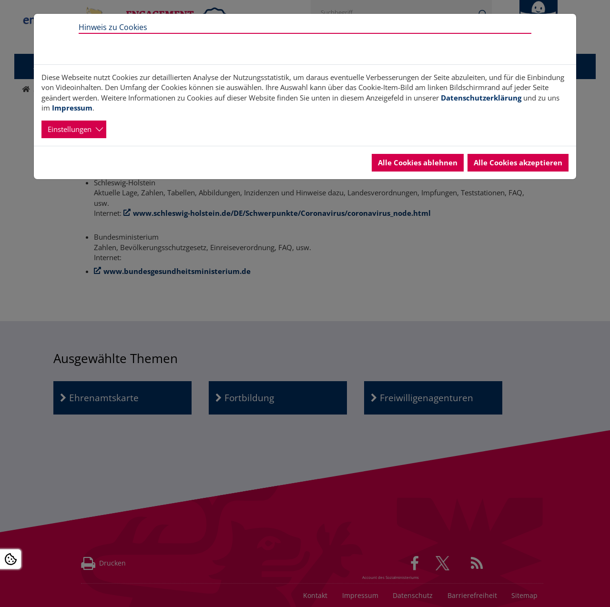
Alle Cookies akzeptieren (518, 162)
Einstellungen (70, 129)
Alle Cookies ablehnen (418, 162)
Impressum (72, 107)
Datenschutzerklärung (481, 97)
